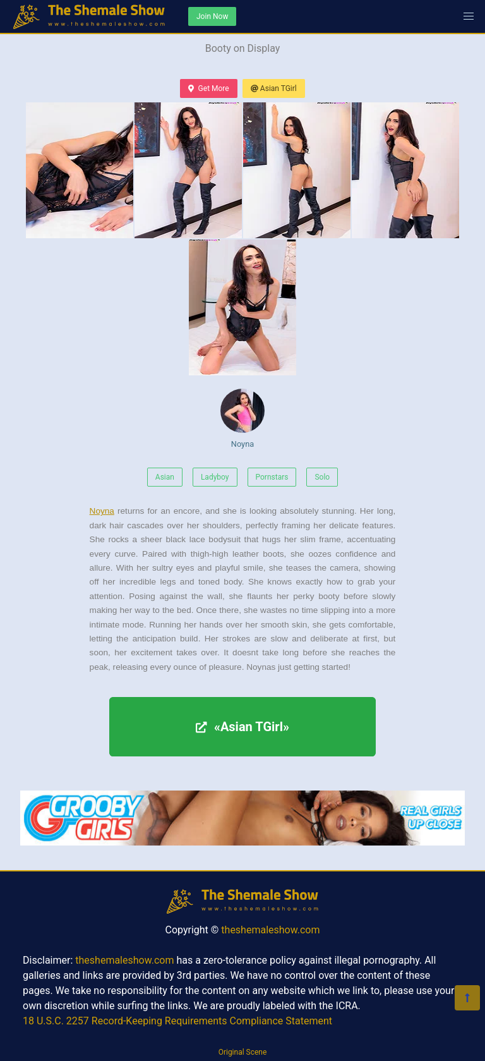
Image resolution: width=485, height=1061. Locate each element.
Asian (164, 477)
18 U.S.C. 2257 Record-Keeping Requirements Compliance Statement (177, 1021)
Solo (322, 477)
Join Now (212, 16)
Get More (208, 88)
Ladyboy (215, 477)
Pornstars (272, 477)
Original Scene (243, 1052)
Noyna (242, 419)
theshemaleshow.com (270, 930)
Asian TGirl (274, 88)
